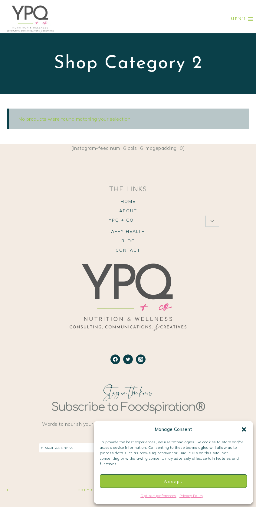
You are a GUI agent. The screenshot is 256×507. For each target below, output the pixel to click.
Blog (128, 240)
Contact (128, 250)
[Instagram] (141, 359)
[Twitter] (128, 359)
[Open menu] (242, 19)
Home (128, 201)
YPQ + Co (121, 220)
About (128, 210)
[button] (244, 429)
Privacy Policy (191, 495)
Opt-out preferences (158, 495)
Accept (173, 481)
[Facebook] (115, 359)
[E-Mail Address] (93, 448)
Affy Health (128, 231)
